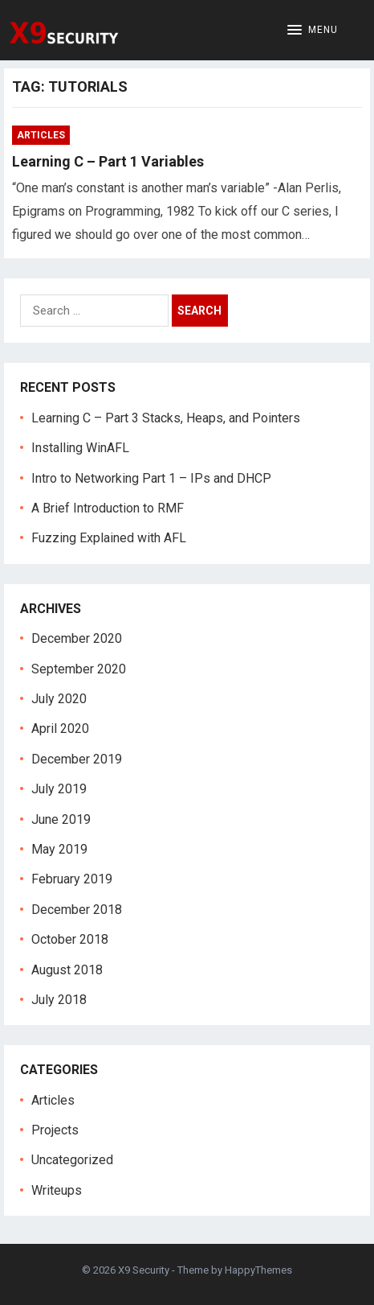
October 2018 (69, 939)
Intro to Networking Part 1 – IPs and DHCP (151, 478)
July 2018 (59, 999)
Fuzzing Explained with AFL (108, 537)
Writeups (56, 1190)
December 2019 (76, 759)
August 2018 (67, 970)
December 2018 (76, 909)
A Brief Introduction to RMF (107, 508)
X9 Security (143, 1270)
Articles (41, 135)
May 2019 (59, 849)
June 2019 (61, 819)
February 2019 (71, 879)
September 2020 (78, 669)
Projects (55, 1130)
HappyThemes (258, 1270)
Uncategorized (72, 1159)
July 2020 (59, 698)
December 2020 (76, 638)
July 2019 (59, 789)
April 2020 (60, 728)
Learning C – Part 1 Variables (108, 161)
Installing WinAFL (80, 447)
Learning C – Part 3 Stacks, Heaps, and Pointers (165, 418)
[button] (312, 31)
